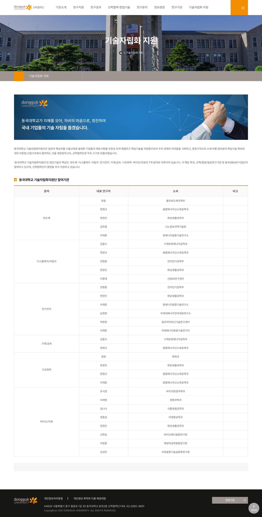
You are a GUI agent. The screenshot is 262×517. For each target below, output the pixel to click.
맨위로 (254, 510)
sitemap (243, 8)
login (235, 8)
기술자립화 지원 (134, 52)
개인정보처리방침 (53, 498)
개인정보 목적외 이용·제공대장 (90, 498)
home (19, 76)
